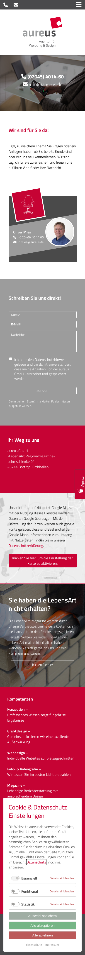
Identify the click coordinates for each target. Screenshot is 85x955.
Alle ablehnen (42, 935)
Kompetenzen (20, 699)
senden (42, 391)
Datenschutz (36, 862)
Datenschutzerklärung (26, 545)
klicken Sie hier (42, 664)
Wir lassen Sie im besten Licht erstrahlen (39, 774)
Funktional (29, 891)
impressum (52, 944)
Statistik (28, 904)
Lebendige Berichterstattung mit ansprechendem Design (32, 793)
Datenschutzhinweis (50, 359)
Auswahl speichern (42, 916)
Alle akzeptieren (42, 925)
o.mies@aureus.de (31, 242)
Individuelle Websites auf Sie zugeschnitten (40, 758)
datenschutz (34, 944)
